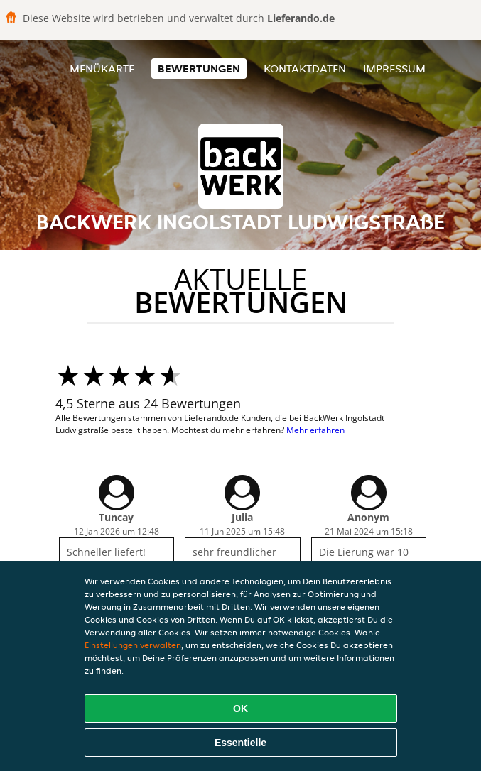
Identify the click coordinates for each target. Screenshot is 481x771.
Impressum (394, 68)
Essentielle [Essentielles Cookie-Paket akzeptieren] (240, 742)
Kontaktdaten (305, 68)
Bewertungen (199, 68)
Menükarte (102, 68)
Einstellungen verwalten (133, 645)
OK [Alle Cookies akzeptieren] (240, 708)
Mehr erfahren (315, 430)
